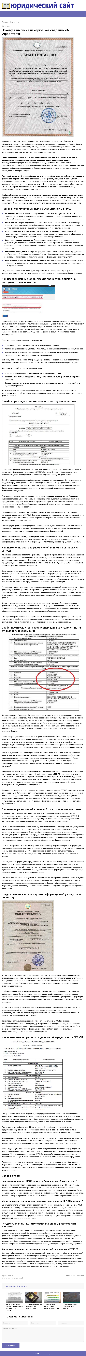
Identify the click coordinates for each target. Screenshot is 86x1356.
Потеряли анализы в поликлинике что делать (70, 1306)
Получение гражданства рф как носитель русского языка (33, 1306)
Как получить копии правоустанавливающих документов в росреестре (14, 1307)
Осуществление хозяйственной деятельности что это (51, 1306)
